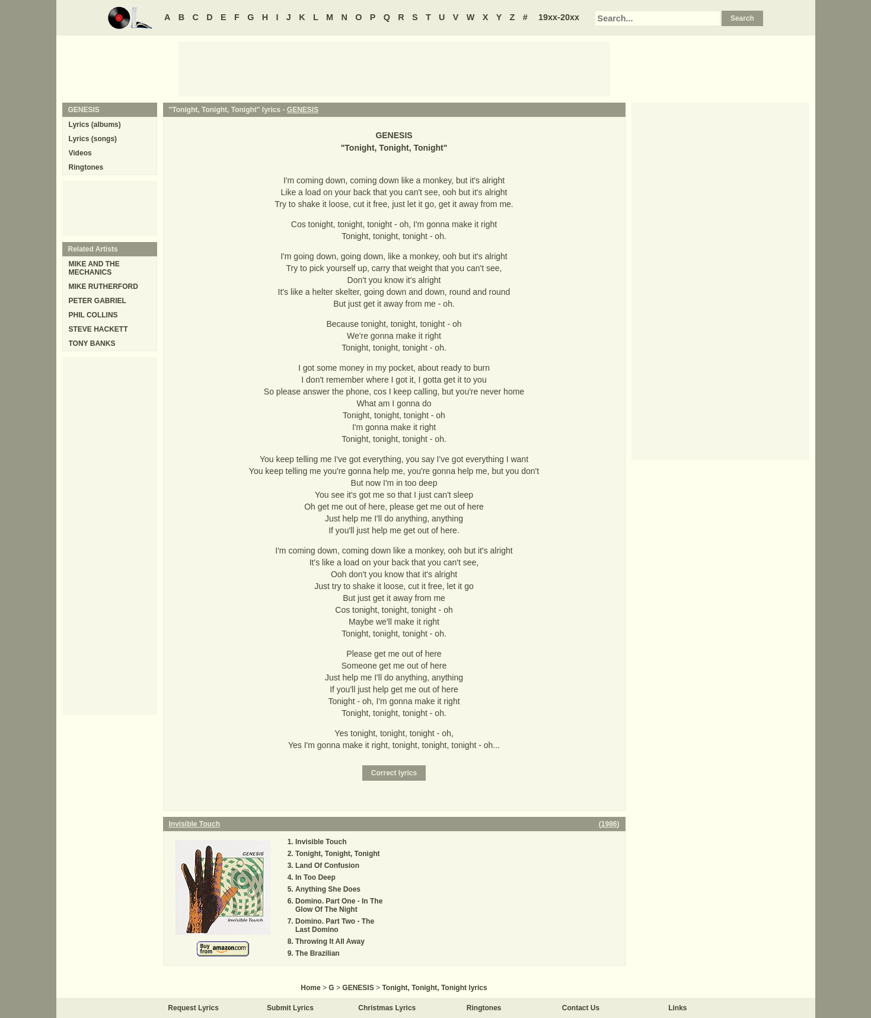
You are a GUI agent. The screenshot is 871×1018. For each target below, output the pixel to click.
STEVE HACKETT (98, 329)
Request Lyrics (193, 1008)
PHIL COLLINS (93, 315)
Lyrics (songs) (93, 139)
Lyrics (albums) (95, 124)
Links (677, 1008)
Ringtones (86, 167)
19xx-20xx (558, 17)
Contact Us (580, 1008)
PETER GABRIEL (97, 301)
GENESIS (302, 110)
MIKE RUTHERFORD (103, 286)
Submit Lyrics (290, 1008)
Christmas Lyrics (387, 1008)
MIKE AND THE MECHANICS (94, 268)
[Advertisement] (394, 68)
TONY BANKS (92, 343)
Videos (80, 153)
